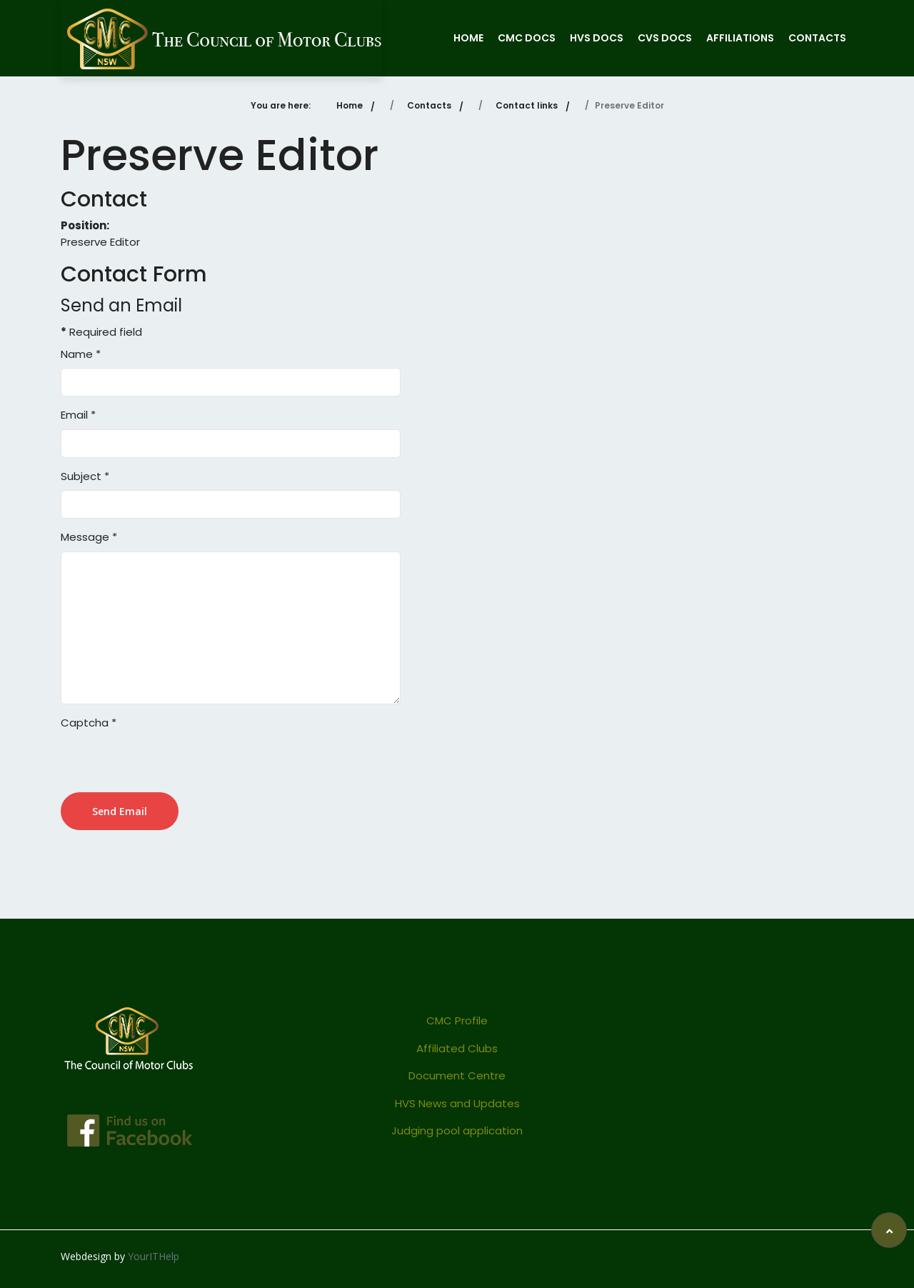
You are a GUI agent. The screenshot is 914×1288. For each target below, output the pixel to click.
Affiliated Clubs (457, 1048)
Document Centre (457, 1075)
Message (89, 536)
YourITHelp (153, 1256)
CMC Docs (527, 38)
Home (468, 38)
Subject (85, 476)
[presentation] (169, 764)
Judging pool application (457, 1130)
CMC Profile (457, 1020)
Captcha (88, 722)
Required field (101, 331)
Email (78, 414)
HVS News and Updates (457, 1103)
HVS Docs (596, 38)
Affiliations (740, 38)
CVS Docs (665, 38)
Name (81, 353)
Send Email (119, 811)
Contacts (817, 38)
